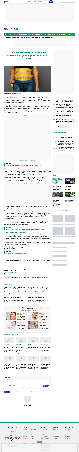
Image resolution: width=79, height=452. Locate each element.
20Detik (32, 438)
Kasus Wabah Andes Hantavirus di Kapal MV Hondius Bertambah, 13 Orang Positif (9, 348)
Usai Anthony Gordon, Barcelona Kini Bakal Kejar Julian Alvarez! (9, 366)
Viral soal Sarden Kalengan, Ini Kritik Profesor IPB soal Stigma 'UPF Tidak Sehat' (66, 149)
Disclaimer (55, 441)
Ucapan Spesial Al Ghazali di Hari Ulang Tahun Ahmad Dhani (33, 347)
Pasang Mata (44, 431)
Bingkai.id (43, 441)
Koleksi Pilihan (15, 37)
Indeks (68, 34)
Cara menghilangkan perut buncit (18, 97)
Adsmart (43, 432)
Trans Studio (43, 440)
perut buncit (27, 277)
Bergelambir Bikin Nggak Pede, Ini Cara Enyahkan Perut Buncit (23, 165)
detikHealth (7, 48)
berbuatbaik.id (44, 429)
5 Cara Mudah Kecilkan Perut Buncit (16, 253)
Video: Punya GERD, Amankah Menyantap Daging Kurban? (57, 188)
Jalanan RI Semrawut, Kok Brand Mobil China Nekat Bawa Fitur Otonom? (45, 366)
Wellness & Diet (23, 34)
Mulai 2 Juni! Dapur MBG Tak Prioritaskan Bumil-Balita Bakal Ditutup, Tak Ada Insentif (66, 143)
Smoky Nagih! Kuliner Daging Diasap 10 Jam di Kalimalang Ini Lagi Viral (21, 366)
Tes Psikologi (34, 37)
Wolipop (33, 434)
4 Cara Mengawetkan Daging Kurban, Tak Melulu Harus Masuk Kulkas (64, 111)
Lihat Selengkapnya (63, 126)
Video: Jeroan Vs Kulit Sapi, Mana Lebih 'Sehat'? (68, 188)
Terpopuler (8, 37)
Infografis (63, 34)
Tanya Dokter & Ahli (25, 37)
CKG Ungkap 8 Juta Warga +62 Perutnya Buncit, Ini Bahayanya (37, 292)
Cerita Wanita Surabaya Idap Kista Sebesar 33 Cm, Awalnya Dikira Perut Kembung (15, 292)
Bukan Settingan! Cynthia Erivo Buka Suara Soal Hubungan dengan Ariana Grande (33, 367)
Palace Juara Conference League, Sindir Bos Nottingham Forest (45, 348)
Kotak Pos (55, 434)
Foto (55, 34)
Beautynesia (67, 436)
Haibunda (67, 432)
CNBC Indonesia (68, 431)
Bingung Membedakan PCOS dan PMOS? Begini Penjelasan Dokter (65, 100)
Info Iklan (55, 438)
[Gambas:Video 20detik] (10, 272)
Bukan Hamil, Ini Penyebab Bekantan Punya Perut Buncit (14, 301)
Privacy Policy (56, 440)
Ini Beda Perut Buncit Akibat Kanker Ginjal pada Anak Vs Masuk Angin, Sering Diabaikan (38, 288)
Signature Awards (44, 436)
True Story (44, 34)
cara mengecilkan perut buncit (39, 277)
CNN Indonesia (68, 429)
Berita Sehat (15, 34)
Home (9, 34)
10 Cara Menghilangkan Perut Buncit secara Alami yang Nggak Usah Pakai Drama (27, 260)
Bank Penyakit (48, 37)
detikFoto (33, 440)
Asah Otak (50, 34)
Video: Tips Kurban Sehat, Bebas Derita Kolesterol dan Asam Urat (70, 202)
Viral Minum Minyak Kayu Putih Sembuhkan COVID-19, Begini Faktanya (25, 229)
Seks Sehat (37, 34)
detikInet (25, 434)
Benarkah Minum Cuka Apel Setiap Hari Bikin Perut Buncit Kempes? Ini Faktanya (14, 297)
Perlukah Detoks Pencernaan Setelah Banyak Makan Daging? (64, 116)
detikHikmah (33, 441)
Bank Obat (41, 37)
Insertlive (67, 434)
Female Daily (68, 438)
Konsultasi (30, 34)
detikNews (25, 429)
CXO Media (67, 440)
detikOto (25, 441)
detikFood (33, 431)
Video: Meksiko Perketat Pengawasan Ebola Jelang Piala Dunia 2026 (57, 203)
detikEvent (43, 434)
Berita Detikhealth (15, 48)
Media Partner (56, 436)
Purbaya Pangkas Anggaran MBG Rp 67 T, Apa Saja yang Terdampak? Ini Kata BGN (65, 137)
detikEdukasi (25, 431)
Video (58, 34)
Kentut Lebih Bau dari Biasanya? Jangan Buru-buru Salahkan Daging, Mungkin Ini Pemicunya (64, 106)
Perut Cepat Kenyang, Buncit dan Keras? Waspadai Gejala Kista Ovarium (38, 301)
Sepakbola (25, 440)
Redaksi (55, 429)
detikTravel (33, 429)
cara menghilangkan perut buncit (29, 111)
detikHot (25, 436)
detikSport (25, 438)
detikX (32, 436)
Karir (54, 432)
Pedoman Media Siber (57, 431)
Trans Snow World (45, 438)
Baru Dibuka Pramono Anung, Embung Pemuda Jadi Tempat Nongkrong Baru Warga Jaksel (20, 349)
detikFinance (25, 432)
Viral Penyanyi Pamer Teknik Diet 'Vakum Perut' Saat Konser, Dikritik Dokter (38, 297)
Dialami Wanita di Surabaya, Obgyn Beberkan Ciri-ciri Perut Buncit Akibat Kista (14, 288)
